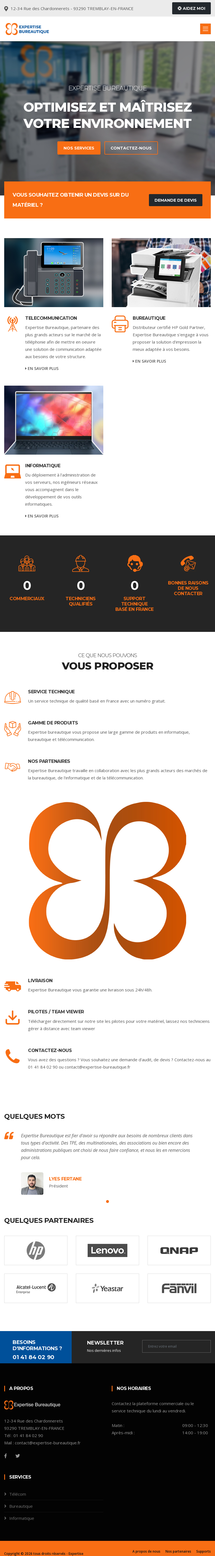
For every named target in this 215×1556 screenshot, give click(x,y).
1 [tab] (107, 1202)
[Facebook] (6, 1456)
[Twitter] (18, 1456)
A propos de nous (146, 1551)
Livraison (40, 980)
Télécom (17, 1494)
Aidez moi (191, 8)
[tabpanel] (107, 118)
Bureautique (149, 318)
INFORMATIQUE (42, 465)
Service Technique (51, 691)
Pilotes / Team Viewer (56, 1011)
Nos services (72, 148)
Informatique (21, 1518)
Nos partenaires (178, 1551)
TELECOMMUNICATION (51, 318)
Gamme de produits (53, 723)
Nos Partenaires (49, 761)
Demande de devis (176, 200)
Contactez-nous (125, 148)
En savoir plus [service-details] (42, 368)
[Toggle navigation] (205, 29)
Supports (203, 1551)
